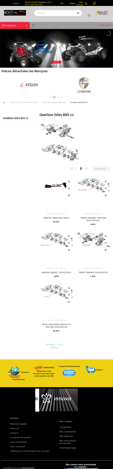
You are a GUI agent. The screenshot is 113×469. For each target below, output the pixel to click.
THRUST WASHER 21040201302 (93, 272)
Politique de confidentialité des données (29, 451)
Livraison (14, 433)
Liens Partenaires (18, 442)
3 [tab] (58, 97)
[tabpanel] (35, 85)
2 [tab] (54, 97)
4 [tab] (62, 97)
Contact (16, 3)
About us (14, 428)
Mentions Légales (18, 424)
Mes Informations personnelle (67, 442)
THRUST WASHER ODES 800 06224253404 (93, 219)
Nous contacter (17, 446)
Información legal (67, 448)
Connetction (65, 427)
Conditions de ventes (20, 437)
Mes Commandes (67, 431)
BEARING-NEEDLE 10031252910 (56, 272)
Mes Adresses (66, 436)
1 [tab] (51, 97)
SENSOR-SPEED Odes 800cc (56, 218)
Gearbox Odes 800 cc (15, 118)
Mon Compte (79, 3)
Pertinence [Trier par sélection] (102, 168)
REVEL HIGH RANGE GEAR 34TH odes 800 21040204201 (56, 325)
